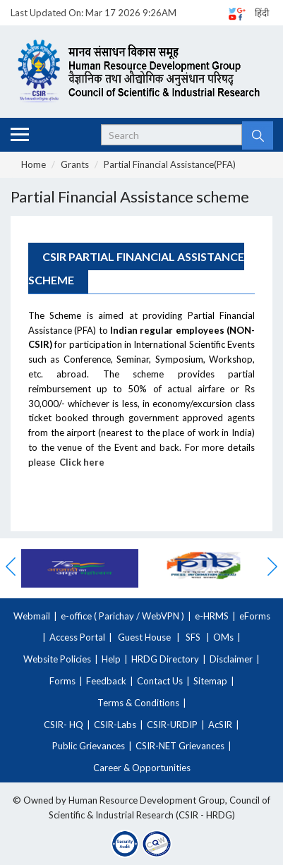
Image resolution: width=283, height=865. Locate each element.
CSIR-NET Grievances (180, 745)
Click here (81, 462)
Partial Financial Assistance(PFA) (170, 164)
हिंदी (262, 12)
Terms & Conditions (138, 702)
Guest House (144, 637)
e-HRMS (212, 616)
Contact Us (160, 680)
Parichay (116, 616)
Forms (62, 680)
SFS (193, 637)
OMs (223, 637)
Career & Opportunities (142, 767)
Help (111, 659)
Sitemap (210, 680)
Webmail (31, 616)
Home (33, 164)
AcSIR (220, 724)
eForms (254, 616)
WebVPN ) (162, 616)
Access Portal (77, 637)
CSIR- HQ (63, 724)
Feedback (106, 680)
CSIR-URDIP (172, 724)
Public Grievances (88, 745)
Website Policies (57, 659)
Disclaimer (231, 659)
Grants (75, 164)
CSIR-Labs (115, 724)
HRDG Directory (165, 659)
